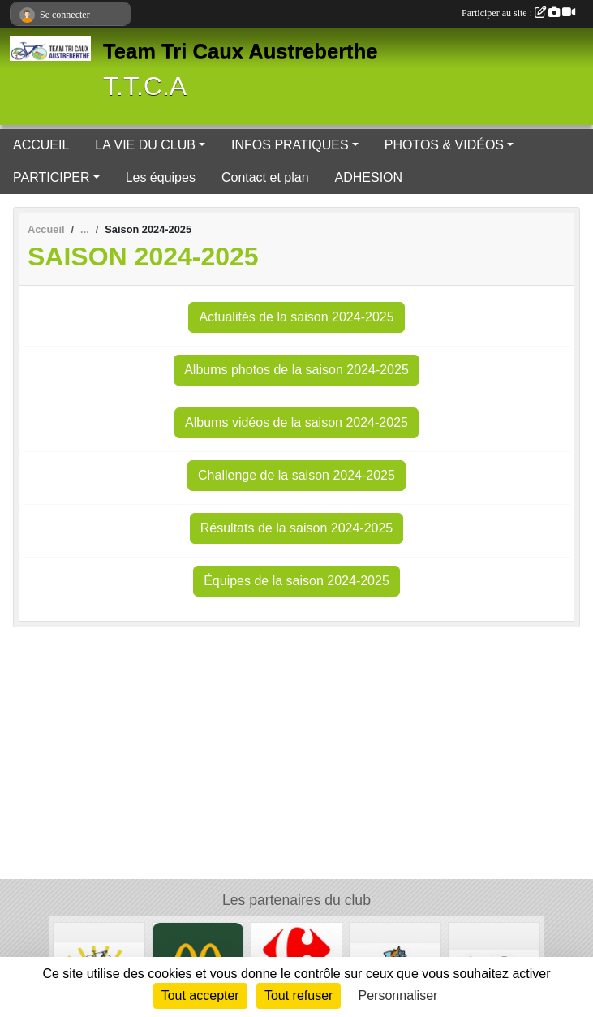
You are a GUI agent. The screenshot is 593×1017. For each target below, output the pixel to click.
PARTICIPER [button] (51, 177)
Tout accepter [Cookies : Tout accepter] (200, 995)
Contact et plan (265, 177)
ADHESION (369, 177)
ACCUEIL (41, 145)
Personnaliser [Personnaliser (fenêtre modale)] (398, 995)
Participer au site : (518, 13)
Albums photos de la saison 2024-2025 (296, 370)
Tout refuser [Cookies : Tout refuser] (298, 995)
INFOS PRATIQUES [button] (290, 145)
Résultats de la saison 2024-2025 (296, 528)
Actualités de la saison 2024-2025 (296, 317)
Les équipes (161, 177)
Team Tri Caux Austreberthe (240, 51)
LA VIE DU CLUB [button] (145, 145)
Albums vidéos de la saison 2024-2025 (296, 422)
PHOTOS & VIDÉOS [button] (444, 145)
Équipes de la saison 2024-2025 (296, 581)
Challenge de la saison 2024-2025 (296, 475)
